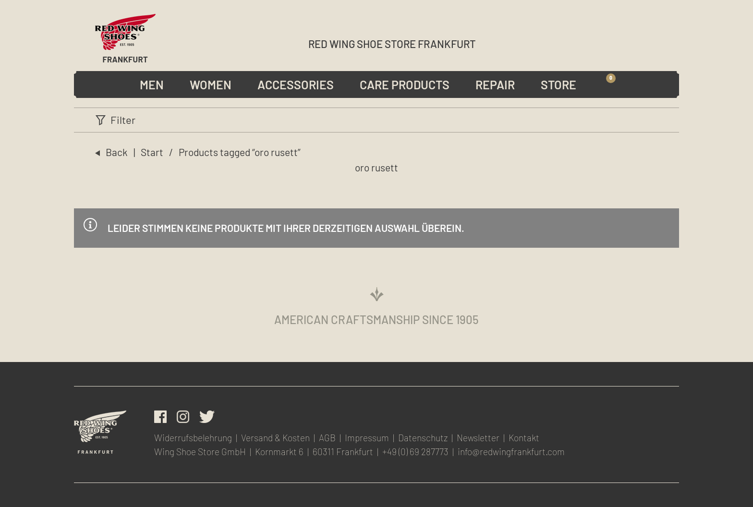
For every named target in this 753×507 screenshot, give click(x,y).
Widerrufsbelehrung (193, 437)
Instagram (183, 416)
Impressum (367, 437)
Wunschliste (631, 42)
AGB (327, 437)
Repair (495, 84)
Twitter (207, 416)
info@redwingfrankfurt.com (511, 451)
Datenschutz (423, 437)
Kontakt (524, 437)
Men (152, 84)
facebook (160, 416)
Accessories (295, 84)
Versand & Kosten (275, 437)
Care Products (404, 84)
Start (152, 152)
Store (558, 84)
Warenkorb (610, 84)
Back (117, 152)
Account (612, 42)
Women (210, 84)
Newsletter (652, 42)
